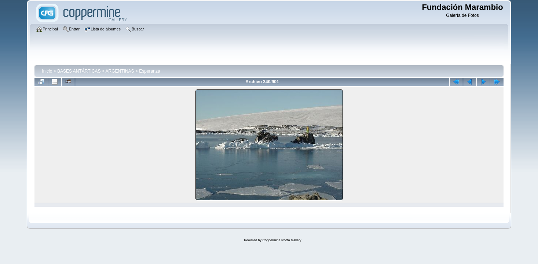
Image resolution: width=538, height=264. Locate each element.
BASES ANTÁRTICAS (78, 71)
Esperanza (149, 71)
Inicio (47, 71)
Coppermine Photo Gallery (281, 240)
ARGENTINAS (120, 71)
